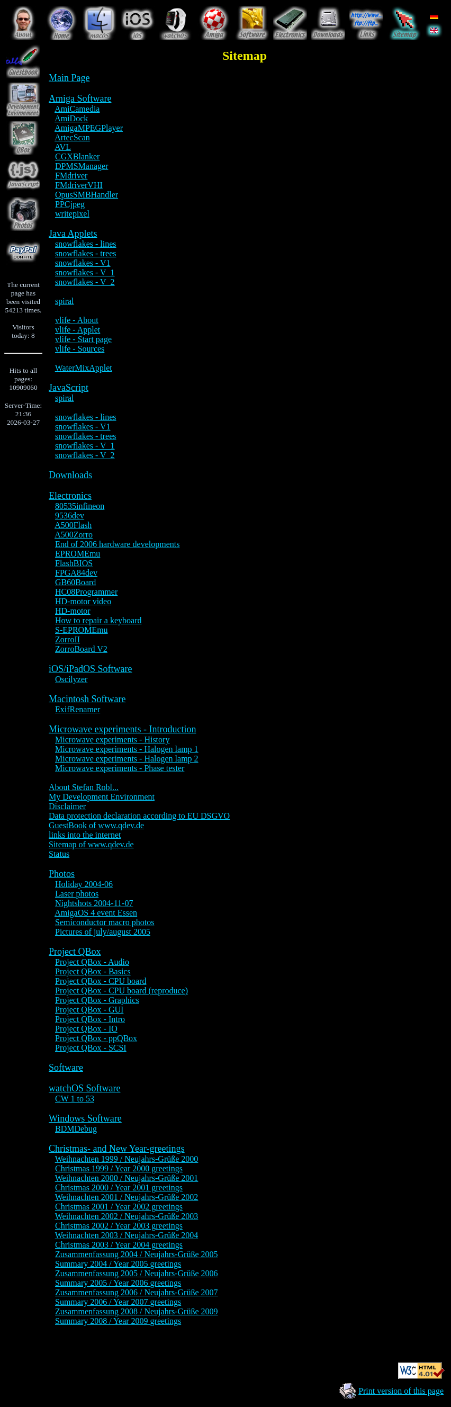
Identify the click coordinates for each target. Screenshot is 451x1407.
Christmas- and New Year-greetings (117, 1148)
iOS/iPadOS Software (90, 669)
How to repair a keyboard (98, 620)
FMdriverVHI (79, 185)
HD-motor (73, 610)
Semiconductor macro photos (105, 922)
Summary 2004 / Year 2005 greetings (118, 1263)
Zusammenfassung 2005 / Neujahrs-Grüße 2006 (136, 1273)
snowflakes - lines (85, 243)
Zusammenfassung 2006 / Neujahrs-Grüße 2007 (136, 1292)
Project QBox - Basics (93, 971)
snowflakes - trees (85, 253)
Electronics (70, 495)
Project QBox (75, 951)
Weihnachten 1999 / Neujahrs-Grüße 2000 (127, 1158)
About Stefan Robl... (84, 787)
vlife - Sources (79, 348)
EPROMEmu (77, 553)
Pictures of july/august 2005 (102, 931)
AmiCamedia (77, 108)
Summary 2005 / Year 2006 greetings (118, 1282)
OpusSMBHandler (86, 194)
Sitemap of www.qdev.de (91, 844)
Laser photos (76, 893)
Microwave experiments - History (112, 739)
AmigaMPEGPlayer (89, 127)
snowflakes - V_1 (85, 272)
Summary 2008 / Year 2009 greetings (118, 1320)
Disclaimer (67, 806)
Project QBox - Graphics (97, 1000)
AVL (63, 146)
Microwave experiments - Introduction (122, 729)
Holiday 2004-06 (84, 884)
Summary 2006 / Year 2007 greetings (118, 1301)
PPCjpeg (70, 204)
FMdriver (71, 175)
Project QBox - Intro (90, 1019)
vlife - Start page (83, 339)
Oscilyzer (71, 679)
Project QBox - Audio (92, 961)
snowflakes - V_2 (85, 281)
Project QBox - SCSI (91, 1047)
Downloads (70, 475)
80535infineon (79, 505)
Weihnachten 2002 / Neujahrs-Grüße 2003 (127, 1216)
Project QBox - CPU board (100, 980)
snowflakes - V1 (83, 262)
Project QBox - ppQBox (96, 1038)
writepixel (72, 213)
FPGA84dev (76, 572)
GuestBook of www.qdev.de (96, 825)
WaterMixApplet (83, 367)
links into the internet (85, 834)
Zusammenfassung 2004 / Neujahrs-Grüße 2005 (136, 1254)
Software (66, 1067)
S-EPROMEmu (81, 629)
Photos (62, 873)
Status (59, 853)
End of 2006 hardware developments (117, 544)
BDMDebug (76, 1128)
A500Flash (73, 525)
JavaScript (68, 387)
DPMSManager (81, 166)
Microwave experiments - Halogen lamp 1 (127, 749)
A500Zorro (74, 534)
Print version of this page (401, 1390)
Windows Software (85, 1118)
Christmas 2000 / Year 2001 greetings (119, 1187)
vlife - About (76, 320)
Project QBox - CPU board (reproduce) (121, 990)
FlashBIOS (74, 563)
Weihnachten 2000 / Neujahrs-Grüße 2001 (127, 1177)
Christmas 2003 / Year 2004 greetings (119, 1244)
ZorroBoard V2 (81, 648)
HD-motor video (83, 601)
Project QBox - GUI (89, 1009)
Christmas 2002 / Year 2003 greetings (119, 1225)
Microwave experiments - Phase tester (119, 768)
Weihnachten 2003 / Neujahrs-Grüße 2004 (127, 1235)
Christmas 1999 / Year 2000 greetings (119, 1168)
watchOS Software (84, 1088)
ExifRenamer (77, 709)
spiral (64, 301)
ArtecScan (72, 137)
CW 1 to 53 (74, 1098)
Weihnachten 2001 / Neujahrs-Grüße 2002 (127, 1197)
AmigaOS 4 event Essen (96, 912)
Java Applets (73, 233)
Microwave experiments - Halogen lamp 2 (127, 758)
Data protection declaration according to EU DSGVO (139, 815)
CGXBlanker (77, 156)
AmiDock (71, 118)
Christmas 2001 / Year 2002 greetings (119, 1206)
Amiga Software (80, 98)
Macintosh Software (87, 699)
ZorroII (67, 639)
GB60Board (75, 582)
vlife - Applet (77, 329)
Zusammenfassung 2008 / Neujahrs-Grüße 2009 (136, 1311)
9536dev (69, 515)
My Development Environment (102, 796)
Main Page (69, 78)
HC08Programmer (86, 591)
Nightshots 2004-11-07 (94, 903)
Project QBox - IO (86, 1028)
